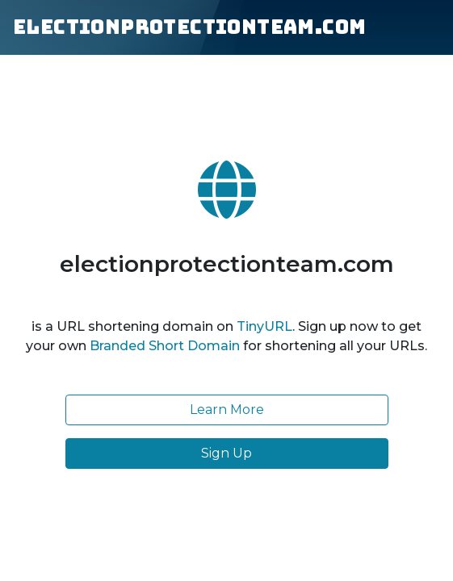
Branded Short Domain (165, 345)
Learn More (227, 409)
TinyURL (264, 326)
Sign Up (226, 453)
